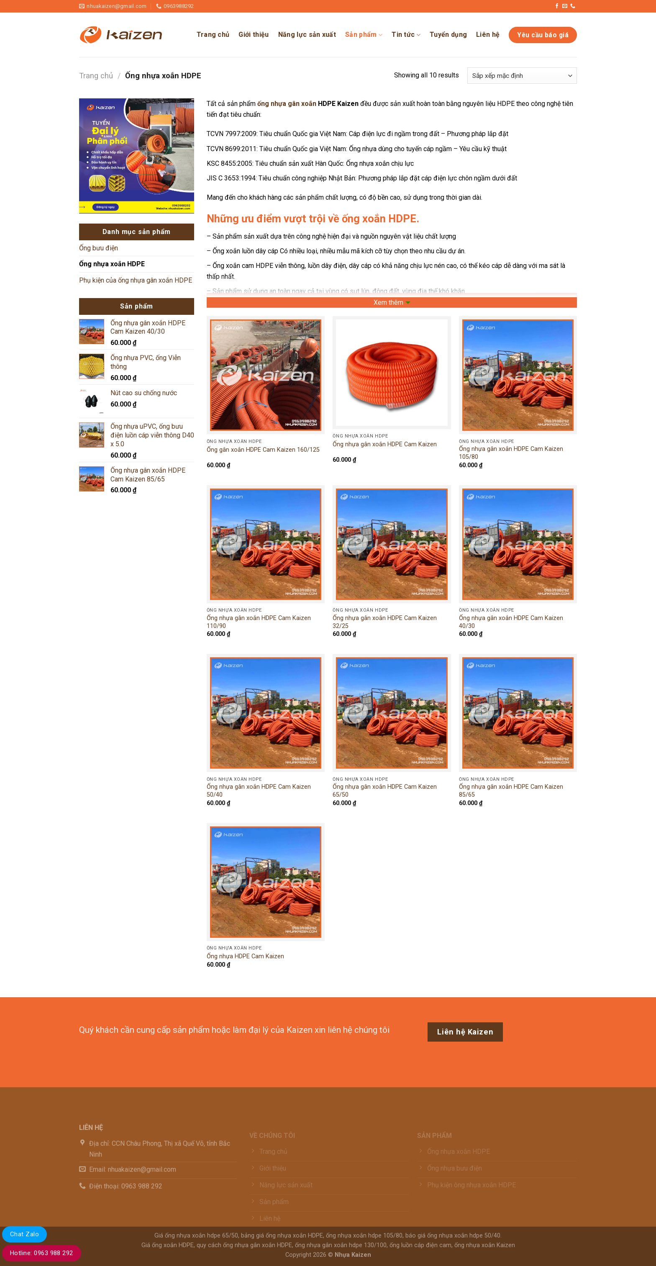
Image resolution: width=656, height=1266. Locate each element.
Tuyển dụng (448, 35)
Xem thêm (388, 302)
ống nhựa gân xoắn (286, 104)
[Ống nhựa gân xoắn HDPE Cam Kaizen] (392, 372)
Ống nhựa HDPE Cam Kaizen (245, 956)
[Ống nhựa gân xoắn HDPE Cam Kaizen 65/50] (392, 713)
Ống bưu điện (98, 248)
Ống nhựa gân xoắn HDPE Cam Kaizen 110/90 (259, 622)
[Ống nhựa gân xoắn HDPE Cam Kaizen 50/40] (266, 713)
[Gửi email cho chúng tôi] (564, 6)
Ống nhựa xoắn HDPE (112, 264)
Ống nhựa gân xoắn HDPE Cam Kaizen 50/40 (259, 790)
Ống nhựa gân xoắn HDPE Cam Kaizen (385, 444)
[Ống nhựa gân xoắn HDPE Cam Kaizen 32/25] (392, 544)
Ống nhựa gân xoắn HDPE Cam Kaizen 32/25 (385, 622)
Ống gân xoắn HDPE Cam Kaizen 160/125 (263, 449)
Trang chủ (213, 35)
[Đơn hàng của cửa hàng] (522, 75)
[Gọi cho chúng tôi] (572, 6)
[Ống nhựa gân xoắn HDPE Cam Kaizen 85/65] (518, 713)
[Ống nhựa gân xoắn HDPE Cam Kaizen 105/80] (518, 375)
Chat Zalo (24, 1234)
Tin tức (406, 35)
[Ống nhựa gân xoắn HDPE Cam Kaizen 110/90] (266, 544)
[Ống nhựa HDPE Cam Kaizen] (266, 882)
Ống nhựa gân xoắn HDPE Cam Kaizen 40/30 (511, 622)
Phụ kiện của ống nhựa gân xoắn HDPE (135, 280)
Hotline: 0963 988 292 (41, 1253)
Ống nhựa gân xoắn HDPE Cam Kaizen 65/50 (385, 790)
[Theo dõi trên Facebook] (556, 6)
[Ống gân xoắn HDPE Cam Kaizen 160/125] (266, 375)
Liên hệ (488, 35)
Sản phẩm (363, 35)
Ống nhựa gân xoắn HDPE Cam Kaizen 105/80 (511, 453)
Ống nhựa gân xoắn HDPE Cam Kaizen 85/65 (511, 790)
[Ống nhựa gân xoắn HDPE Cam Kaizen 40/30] (518, 544)
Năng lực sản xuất (307, 35)
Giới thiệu (253, 35)
